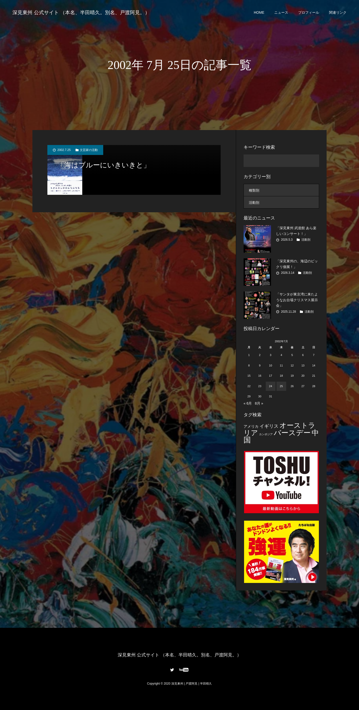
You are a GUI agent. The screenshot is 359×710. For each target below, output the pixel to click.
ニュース (281, 12)
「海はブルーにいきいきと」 (103, 165)
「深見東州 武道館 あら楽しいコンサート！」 (296, 230)
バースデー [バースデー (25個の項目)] (292, 432)
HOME (259, 12)
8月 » (259, 403)
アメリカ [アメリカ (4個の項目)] (251, 426)
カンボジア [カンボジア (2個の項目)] (266, 434)
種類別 (254, 190)
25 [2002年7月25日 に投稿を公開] (281, 386)
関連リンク (338, 12)
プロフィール (308, 12)
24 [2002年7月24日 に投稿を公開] (270, 386)
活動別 (254, 203)
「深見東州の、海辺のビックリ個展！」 (297, 264)
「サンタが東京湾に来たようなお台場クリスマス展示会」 (297, 299)
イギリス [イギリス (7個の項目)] (269, 426)
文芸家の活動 (89, 149)
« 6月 (248, 403)
